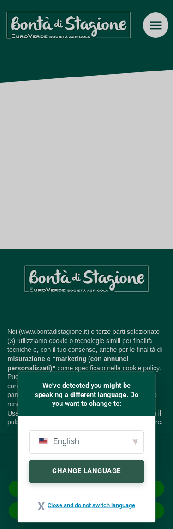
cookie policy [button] (141, 368)
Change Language (86, 470)
